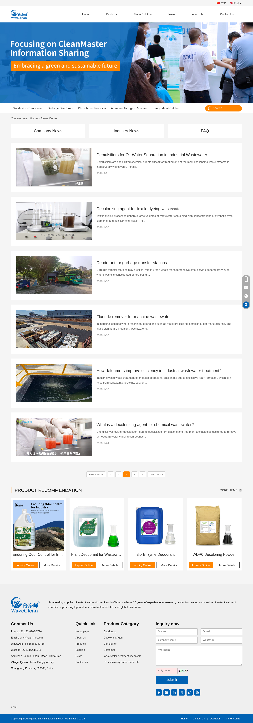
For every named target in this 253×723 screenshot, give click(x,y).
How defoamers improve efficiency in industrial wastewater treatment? (159, 370)
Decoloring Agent (113, 637)
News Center (49, 118)
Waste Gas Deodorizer (28, 108)
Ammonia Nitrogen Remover (129, 108)
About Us (197, 14)
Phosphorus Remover (92, 108)
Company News (48, 131)
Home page (82, 631)
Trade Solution (143, 14)
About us (81, 637)
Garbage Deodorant (60, 108)
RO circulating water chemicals (121, 662)
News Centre (233, 718)
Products (111, 14)
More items (228, 490)
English (236, 3)
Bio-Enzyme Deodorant (155, 554)
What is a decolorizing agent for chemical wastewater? (145, 424)
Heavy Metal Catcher (166, 108)
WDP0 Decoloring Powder (214, 554)
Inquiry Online (25, 565)
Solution (80, 650)
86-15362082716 (35, 643)
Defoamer (109, 650)
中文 (221, 3)
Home (85, 14)
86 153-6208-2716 (31, 631)
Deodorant (110, 631)
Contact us (82, 662)
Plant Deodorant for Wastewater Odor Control (97, 554)
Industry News (126, 131)
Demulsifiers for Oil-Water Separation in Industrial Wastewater (151, 155)
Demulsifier (110, 643)
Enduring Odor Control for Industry (38, 554)
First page (96, 474)
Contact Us (227, 14)
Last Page (156, 474)
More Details (51, 565)
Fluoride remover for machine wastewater (133, 316)
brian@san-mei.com (31, 637)
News (171, 14)
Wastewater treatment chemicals (122, 656)
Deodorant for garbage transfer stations (131, 262)
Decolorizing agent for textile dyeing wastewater (139, 208)
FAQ (205, 131)
